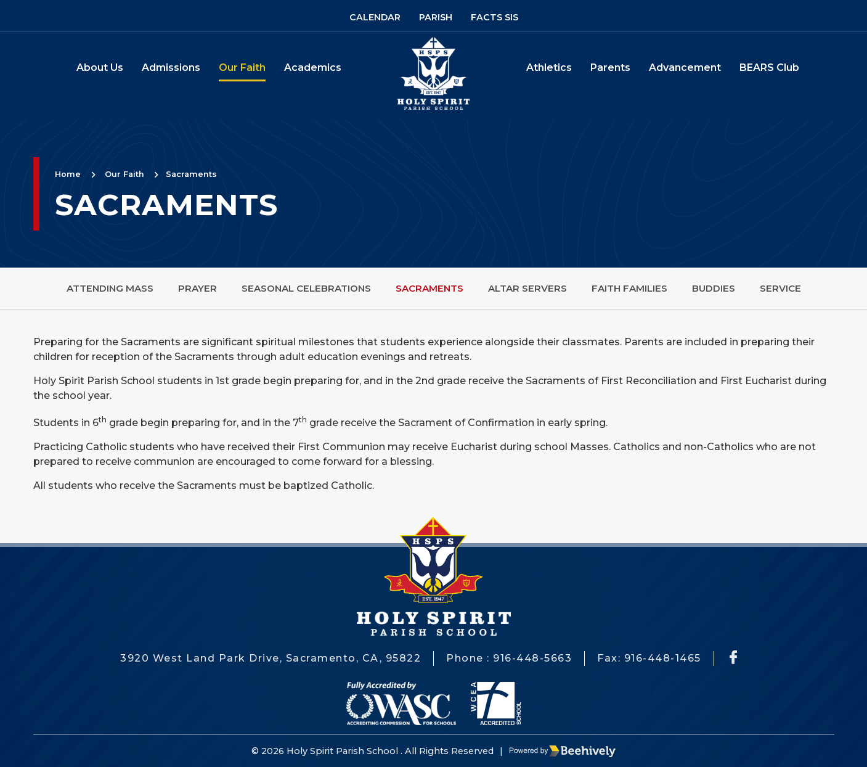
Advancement (685, 67)
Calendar (375, 17)
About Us (99, 67)
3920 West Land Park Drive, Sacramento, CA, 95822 (270, 658)
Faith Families (629, 288)
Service (780, 288)
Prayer (197, 288)
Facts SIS (494, 17)
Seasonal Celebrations (306, 288)
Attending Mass (110, 288)
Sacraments (191, 174)
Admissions (171, 67)
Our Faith (242, 67)
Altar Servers (527, 288)
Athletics (549, 67)
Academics (312, 67)
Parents (610, 67)
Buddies (713, 288)
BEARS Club (769, 67)
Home (68, 174)
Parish (435, 17)
